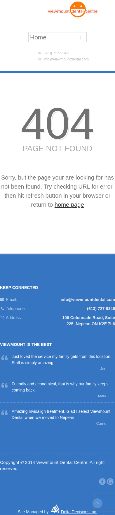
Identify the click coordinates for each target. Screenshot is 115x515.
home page (69, 204)
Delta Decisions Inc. (79, 511)
